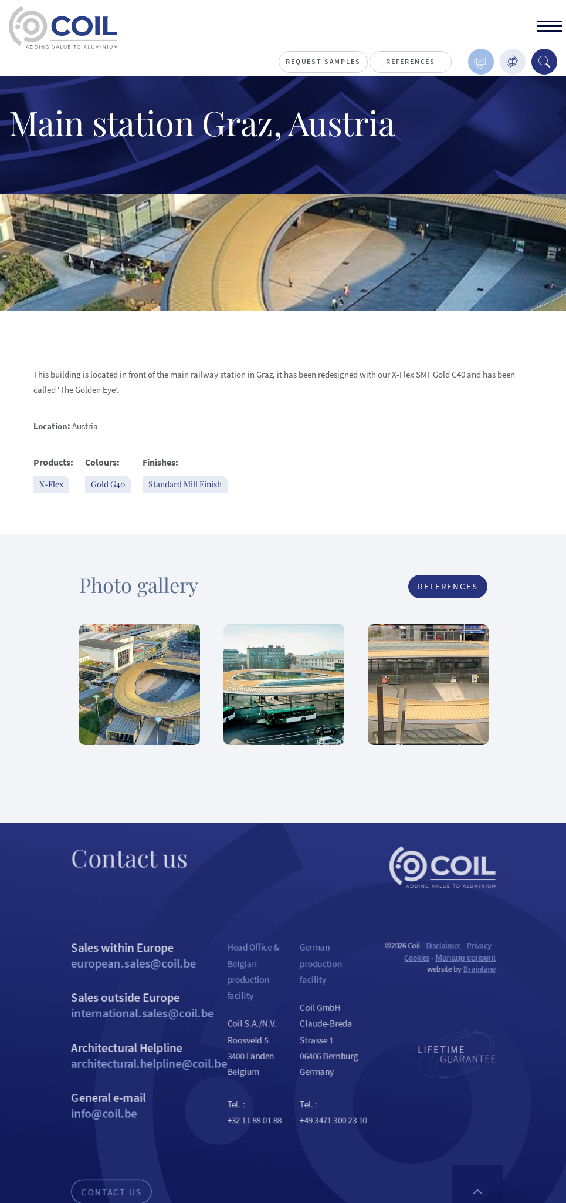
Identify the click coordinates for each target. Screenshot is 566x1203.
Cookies (425, 973)
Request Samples (323, 61)
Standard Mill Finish (185, 484)
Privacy (492, 961)
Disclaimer (453, 961)
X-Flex (51, 484)
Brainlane (492, 986)
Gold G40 (108, 484)
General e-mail (139, 1133)
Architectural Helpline (139, 1079)
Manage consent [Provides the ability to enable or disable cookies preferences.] (478, 974)
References (410, 61)
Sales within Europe (139, 972)
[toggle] (549, 27)
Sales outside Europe (139, 1026)
